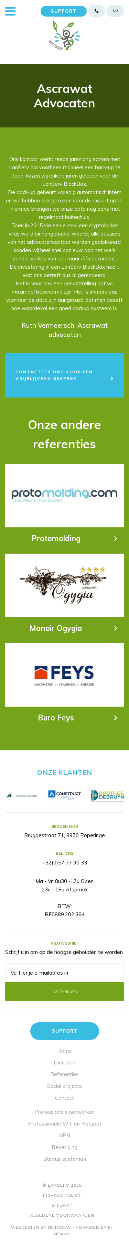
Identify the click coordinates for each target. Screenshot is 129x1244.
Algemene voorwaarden (62, 1215)
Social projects (64, 1086)
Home (64, 1050)
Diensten (64, 1062)
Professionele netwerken (64, 1112)
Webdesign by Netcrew (41, 1227)
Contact (64, 1097)
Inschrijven (65, 991)
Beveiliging (64, 1147)
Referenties (64, 1074)
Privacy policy (62, 1195)
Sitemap (62, 1205)
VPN (64, 1135)
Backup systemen (64, 1159)
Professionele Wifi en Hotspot (64, 1123)
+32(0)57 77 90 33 (64, 862)
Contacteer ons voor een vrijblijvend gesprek (54, 375)
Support (63, 11)
